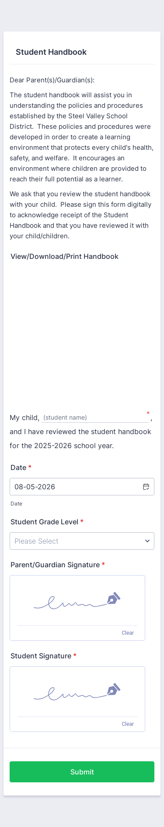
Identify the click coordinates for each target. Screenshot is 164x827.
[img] (77, 601)
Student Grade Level (47, 521)
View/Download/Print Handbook (64, 256)
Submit (82, 771)
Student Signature (43, 655)
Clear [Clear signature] (128, 633)
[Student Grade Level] (82, 541)
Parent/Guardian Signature (57, 564)
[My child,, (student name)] (95, 418)
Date (16, 503)
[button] (145, 486)
